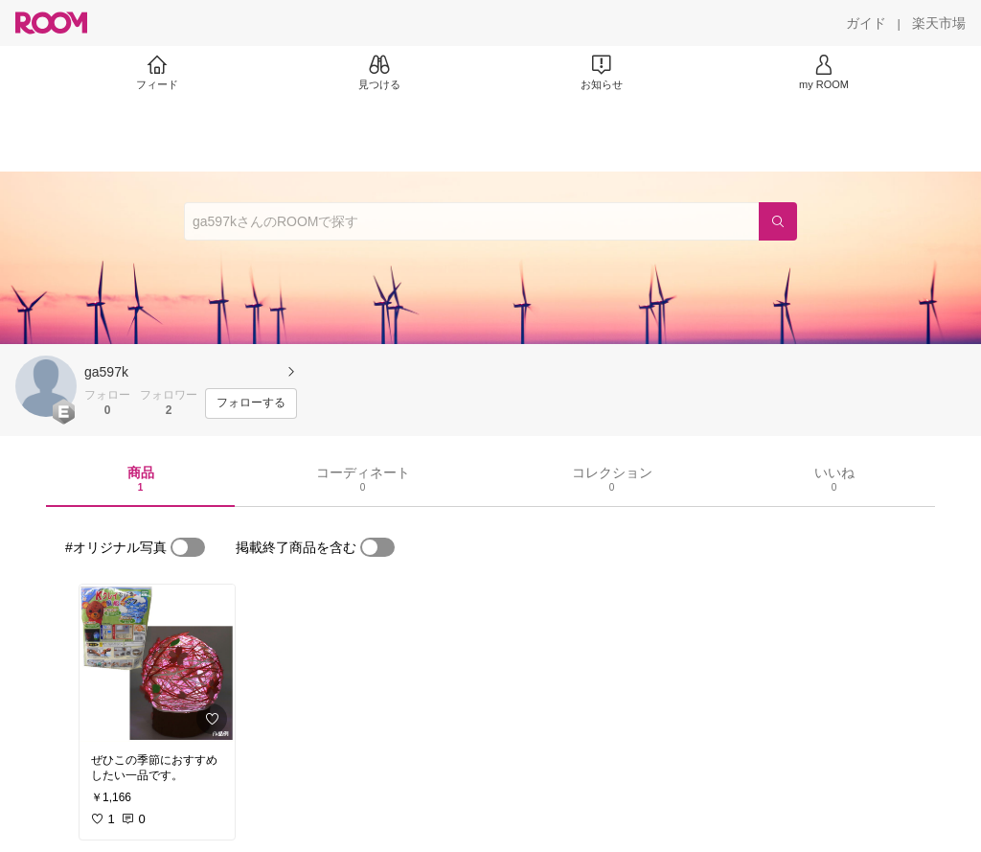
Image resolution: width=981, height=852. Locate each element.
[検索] (778, 221)
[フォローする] (251, 403)
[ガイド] (866, 23)
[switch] (188, 547)
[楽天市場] (939, 23)
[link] (157, 663)
